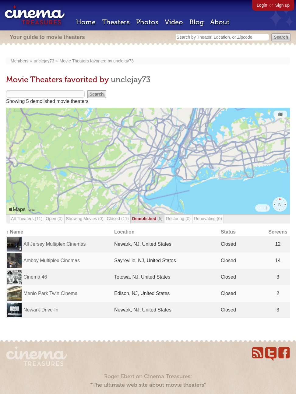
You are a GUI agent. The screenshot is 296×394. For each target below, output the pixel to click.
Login (262, 5)
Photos (147, 22)
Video (174, 22)
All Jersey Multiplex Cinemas (54, 244)
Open (54, 218)
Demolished (147, 218)
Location (124, 231)
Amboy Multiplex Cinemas (51, 260)
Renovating (208, 218)
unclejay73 (44, 60)
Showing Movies (85, 218)
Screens (277, 231)
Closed (118, 218)
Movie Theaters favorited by (86, 60)
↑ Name (14, 231)
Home (86, 22)
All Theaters (26, 218)
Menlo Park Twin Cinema (50, 293)
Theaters (116, 22)
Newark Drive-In (40, 309)
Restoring (178, 218)
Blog (196, 22)
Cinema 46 (35, 277)
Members (19, 60)
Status (228, 231)
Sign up (282, 5)
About (220, 22)
